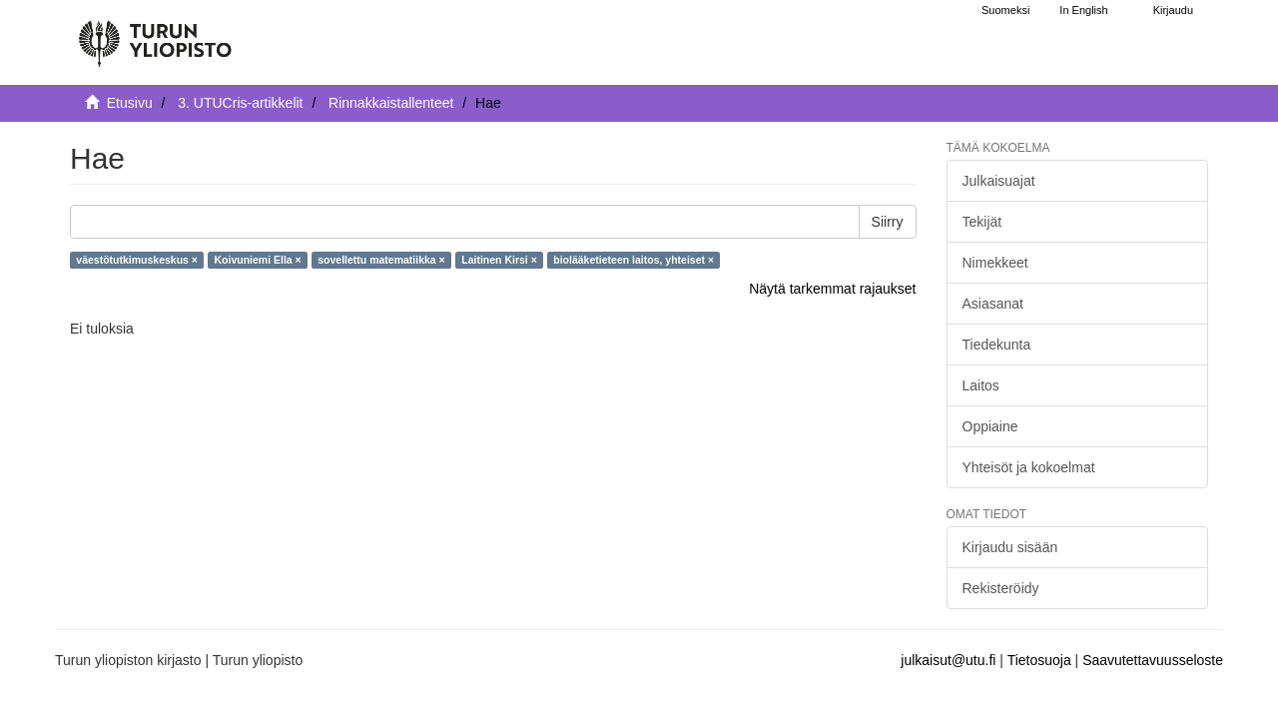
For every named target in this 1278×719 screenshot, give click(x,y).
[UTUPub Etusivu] (155, 35)
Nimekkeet (995, 263)
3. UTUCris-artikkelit (240, 103)
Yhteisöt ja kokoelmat (1028, 467)
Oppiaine (990, 426)
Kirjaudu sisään (1010, 547)
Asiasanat (992, 304)
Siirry (888, 222)
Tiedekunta (996, 345)
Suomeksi (1005, 10)
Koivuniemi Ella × (257, 260)
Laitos (980, 385)
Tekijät (982, 222)
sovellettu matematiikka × (381, 260)
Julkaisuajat (998, 181)
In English (1083, 10)
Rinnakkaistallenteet (390, 103)
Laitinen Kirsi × (499, 260)
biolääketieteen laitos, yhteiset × (633, 260)
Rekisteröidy (1000, 588)
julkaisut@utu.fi (948, 660)
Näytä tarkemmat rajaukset (832, 289)
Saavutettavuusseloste (1152, 660)
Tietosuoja (1039, 660)
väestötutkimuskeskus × (137, 260)
